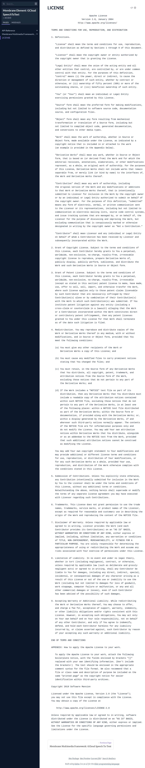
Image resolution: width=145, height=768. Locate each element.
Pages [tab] (6, 22)
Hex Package (74, 758)
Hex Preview (85, 758)
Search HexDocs (109, 758)
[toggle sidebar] (36, 4)
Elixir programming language (106, 764)
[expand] (37, 30)
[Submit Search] (4, 4)
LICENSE (6, 37)
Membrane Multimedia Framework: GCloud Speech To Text (19, 34)
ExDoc (77, 764)
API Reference (8, 30)
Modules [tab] (16, 22)
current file (96, 758)
